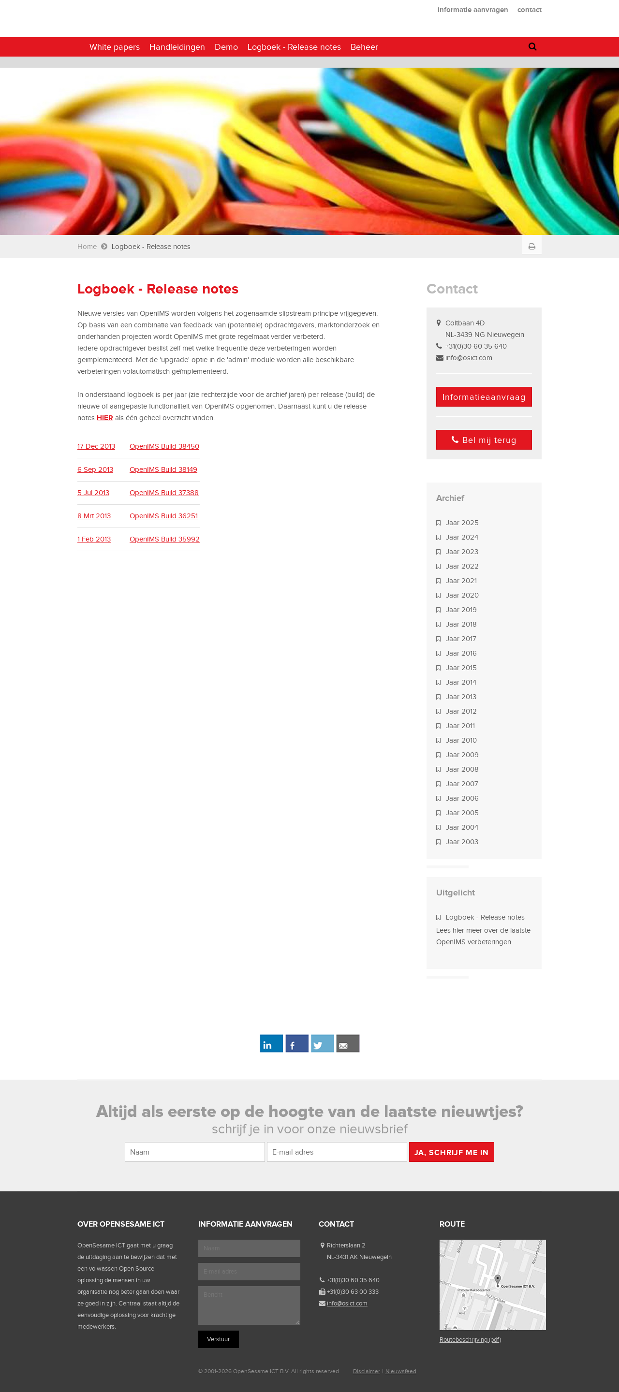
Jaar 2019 (461, 610)
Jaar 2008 (462, 769)
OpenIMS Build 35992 (165, 539)
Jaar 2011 (460, 726)
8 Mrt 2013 (94, 516)
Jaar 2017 (461, 639)
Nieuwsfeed (400, 1371)
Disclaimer (366, 1371)
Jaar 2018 (461, 624)
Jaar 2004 (462, 827)
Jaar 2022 (462, 566)
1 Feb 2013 (94, 539)
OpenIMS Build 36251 (164, 516)
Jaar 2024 (462, 537)
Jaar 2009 (462, 755)
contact (529, 9)
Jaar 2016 (461, 653)
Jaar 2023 (462, 552)
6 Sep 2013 (95, 469)
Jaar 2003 (462, 842)
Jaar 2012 (461, 711)
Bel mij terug (484, 440)
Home (87, 246)
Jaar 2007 (462, 784)
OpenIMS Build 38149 (163, 469)
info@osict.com (468, 358)
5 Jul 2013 (93, 493)
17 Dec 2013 (96, 446)
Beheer (364, 47)
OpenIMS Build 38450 (164, 446)
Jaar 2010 (461, 740)
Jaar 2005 (462, 813)
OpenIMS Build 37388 (164, 493)
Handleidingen (177, 47)
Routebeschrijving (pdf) (470, 1339)
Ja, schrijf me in (451, 1152)
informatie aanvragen (473, 9)
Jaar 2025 (462, 523)
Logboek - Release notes (485, 917)
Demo (226, 47)
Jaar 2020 (462, 595)
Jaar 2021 (461, 581)
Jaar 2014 (461, 682)
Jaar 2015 (461, 668)
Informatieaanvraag (484, 397)
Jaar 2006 (462, 798)
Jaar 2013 (461, 697)
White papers (114, 47)
